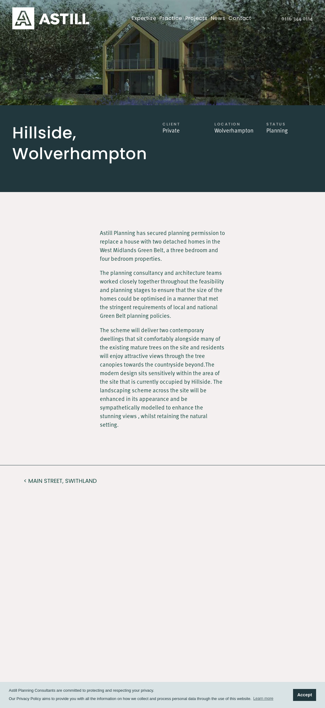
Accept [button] (304, 694)
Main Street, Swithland (62, 481)
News (218, 18)
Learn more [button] (263, 698)
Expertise (143, 18)
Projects (196, 18)
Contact (240, 18)
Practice (170, 18)
